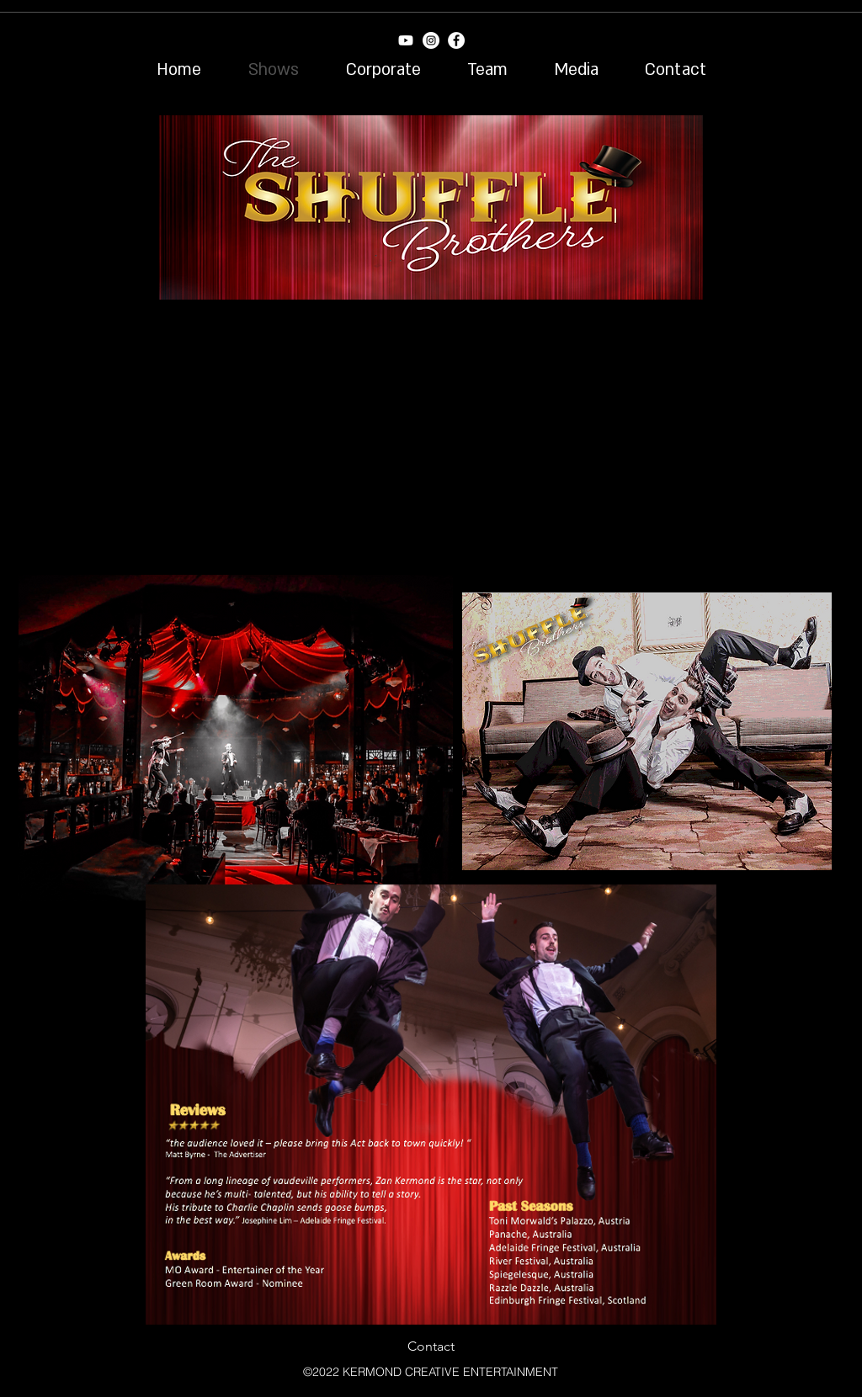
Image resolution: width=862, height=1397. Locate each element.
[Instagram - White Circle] (431, 40)
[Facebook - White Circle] (456, 40)
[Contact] (431, 1346)
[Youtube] (405, 40)
